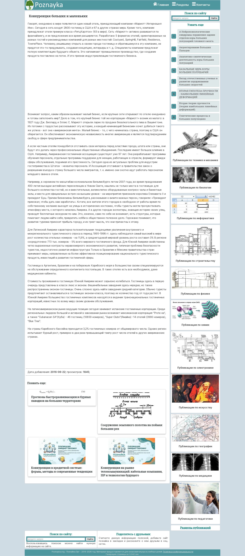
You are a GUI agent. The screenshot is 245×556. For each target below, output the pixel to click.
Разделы (182, 4)
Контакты (203, 4)
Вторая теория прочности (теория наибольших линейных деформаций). (198, 106)
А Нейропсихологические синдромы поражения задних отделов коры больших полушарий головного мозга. (197, 36)
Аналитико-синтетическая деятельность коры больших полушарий (196, 59)
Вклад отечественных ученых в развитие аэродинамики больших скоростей (198, 81)
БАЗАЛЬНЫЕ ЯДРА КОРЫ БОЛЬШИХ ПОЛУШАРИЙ (194, 70)
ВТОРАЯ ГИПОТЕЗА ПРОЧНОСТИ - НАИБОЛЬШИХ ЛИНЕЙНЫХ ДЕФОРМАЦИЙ (198, 94)
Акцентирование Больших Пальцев (195, 49)
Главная (163, 4)
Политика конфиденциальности (178, 552)
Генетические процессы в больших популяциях (194, 117)
